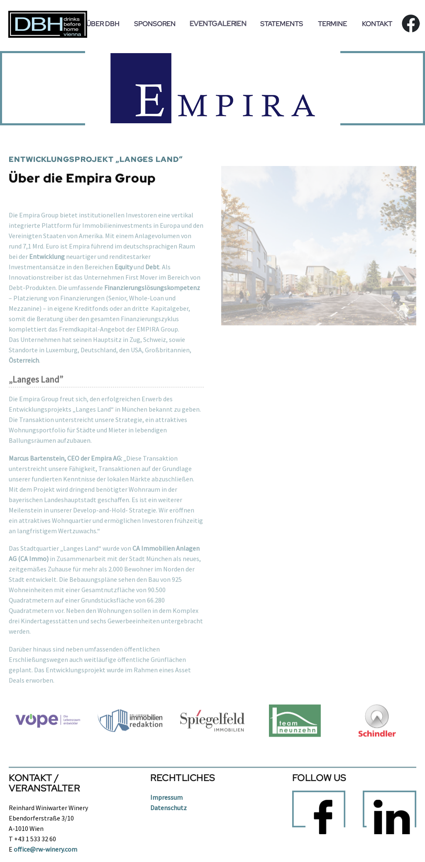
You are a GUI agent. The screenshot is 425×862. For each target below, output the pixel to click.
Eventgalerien (218, 23)
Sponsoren (155, 24)
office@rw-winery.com (45, 849)
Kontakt (377, 24)
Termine (332, 24)
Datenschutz (168, 807)
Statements (281, 24)
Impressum (166, 797)
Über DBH (102, 24)
